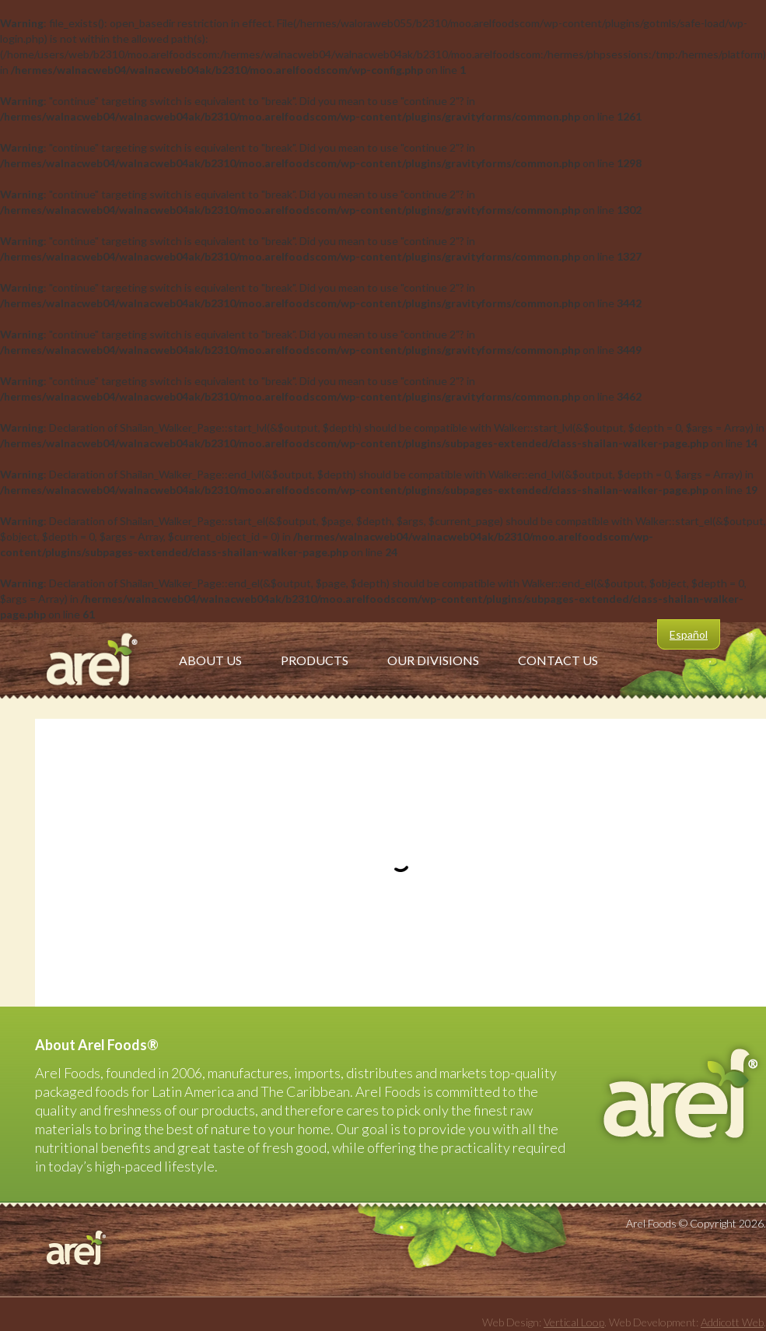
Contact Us (558, 660)
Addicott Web (732, 1322)
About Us (210, 660)
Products (314, 660)
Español (689, 634)
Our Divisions (433, 660)
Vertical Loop (574, 1322)
